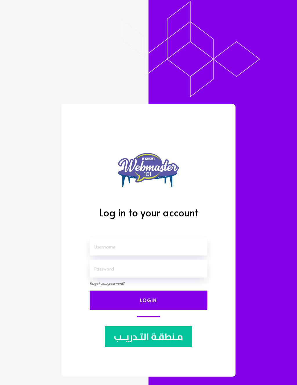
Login (148, 300)
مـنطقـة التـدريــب (148, 336)
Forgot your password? (107, 283)
